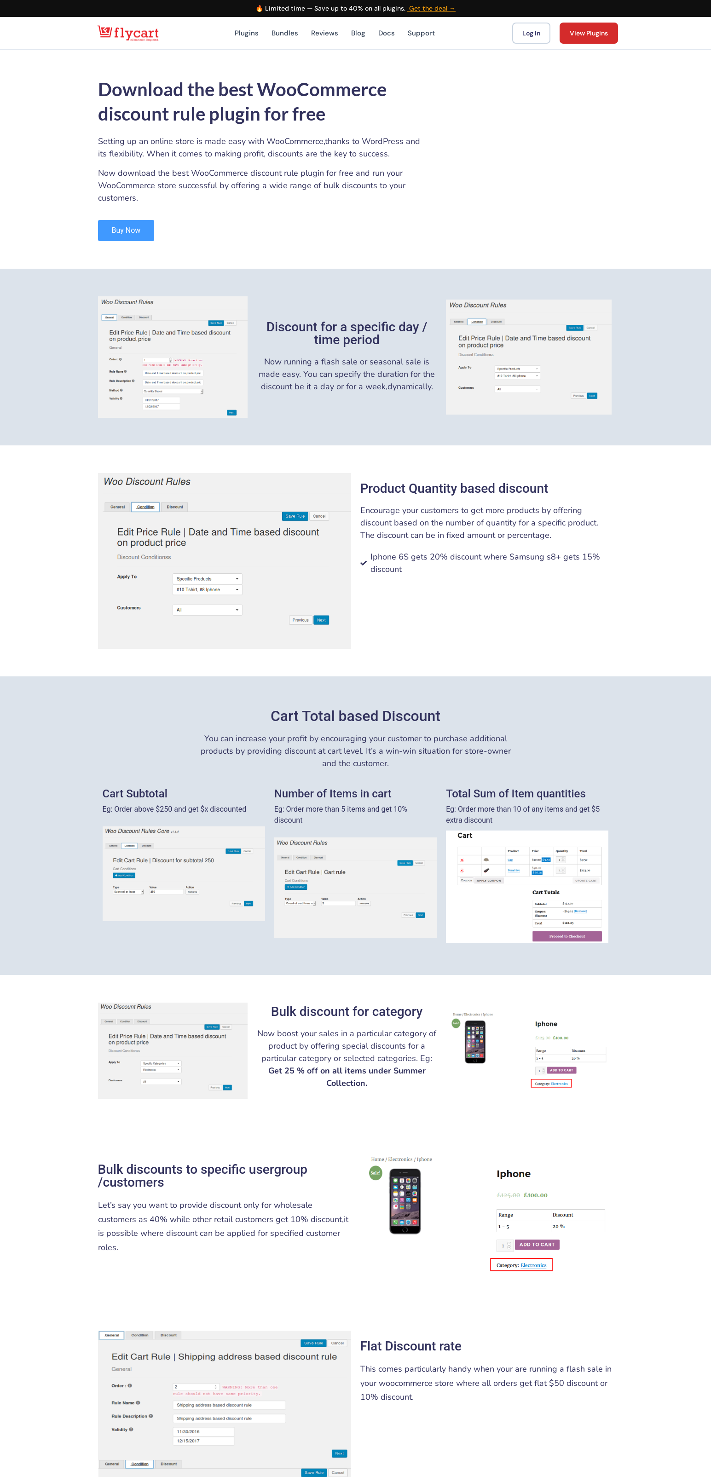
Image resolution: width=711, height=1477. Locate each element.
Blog (358, 33)
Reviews (324, 33)
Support (421, 33)
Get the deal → (431, 8)
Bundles (285, 33)
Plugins (247, 33)
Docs (386, 33)
